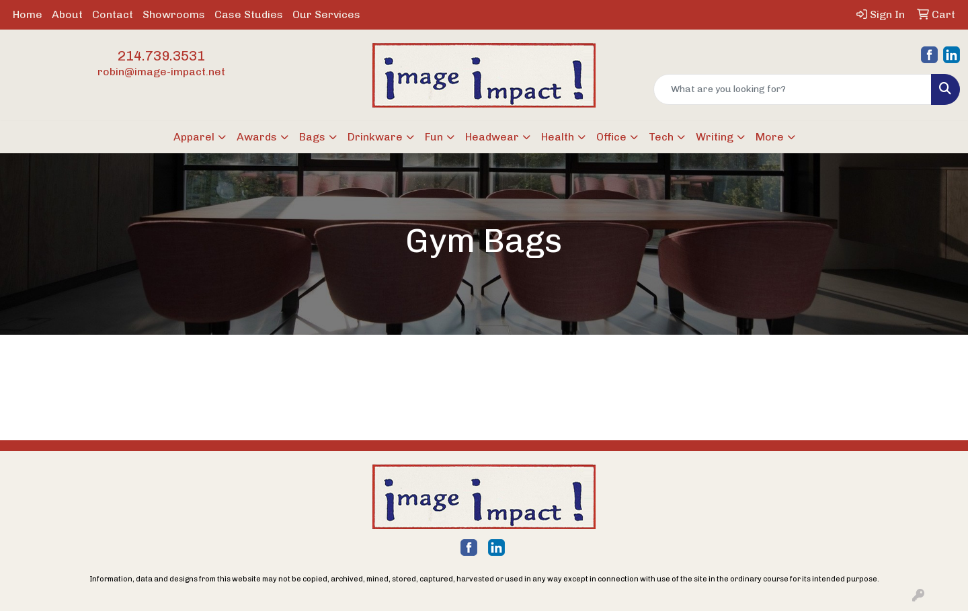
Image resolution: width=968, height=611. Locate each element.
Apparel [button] (193, 136)
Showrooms (174, 14)
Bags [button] (312, 136)
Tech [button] (661, 136)
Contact (112, 14)
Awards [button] (257, 136)
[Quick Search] (792, 89)
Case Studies (248, 14)
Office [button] (611, 136)
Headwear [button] (492, 136)
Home (27, 14)
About (67, 14)
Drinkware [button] (375, 136)
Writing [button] (714, 136)
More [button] (770, 136)
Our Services (326, 14)
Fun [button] (434, 136)
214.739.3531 (161, 56)
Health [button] (557, 136)
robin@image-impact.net (161, 71)
